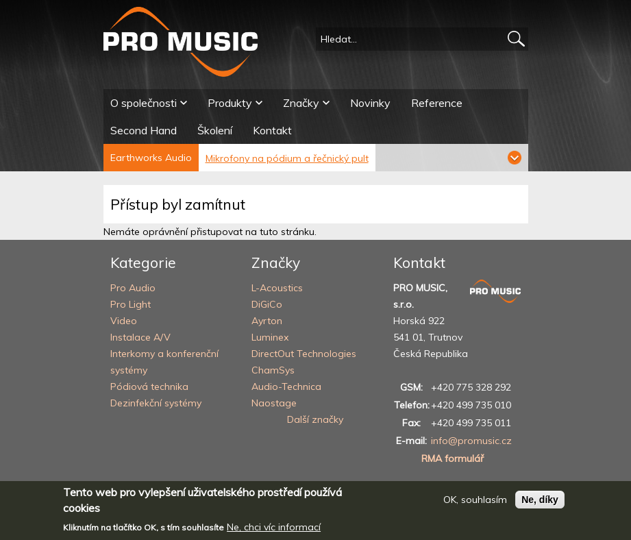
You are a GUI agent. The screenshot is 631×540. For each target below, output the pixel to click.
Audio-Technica (286, 386)
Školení (214, 130)
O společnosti (143, 103)
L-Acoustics (277, 288)
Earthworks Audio (151, 157)
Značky (301, 103)
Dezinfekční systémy (155, 403)
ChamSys (273, 370)
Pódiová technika (149, 386)
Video (123, 321)
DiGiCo (266, 304)
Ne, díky (539, 504)
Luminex (269, 337)
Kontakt (272, 130)
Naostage (274, 403)
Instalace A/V (140, 337)
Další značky (315, 419)
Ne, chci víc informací (274, 532)
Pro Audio (133, 288)
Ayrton (266, 321)
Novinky (370, 103)
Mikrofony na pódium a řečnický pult (287, 158)
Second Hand (143, 130)
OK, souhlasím (475, 504)
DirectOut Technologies (303, 353)
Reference (436, 103)
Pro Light (130, 304)
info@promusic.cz (471, 440)
